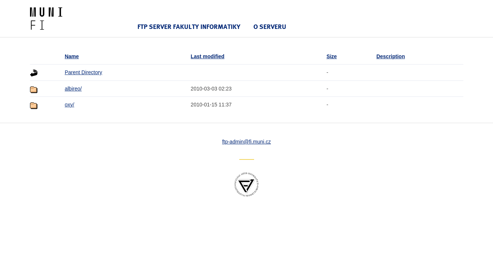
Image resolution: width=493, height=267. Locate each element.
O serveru (269, 26)
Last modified (207, 56)
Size (331, 56)
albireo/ (73, 89)
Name (72, 56)
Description (390, 56)
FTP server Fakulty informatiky (188, 26)
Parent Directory (83, 72)
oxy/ (69, 105)
